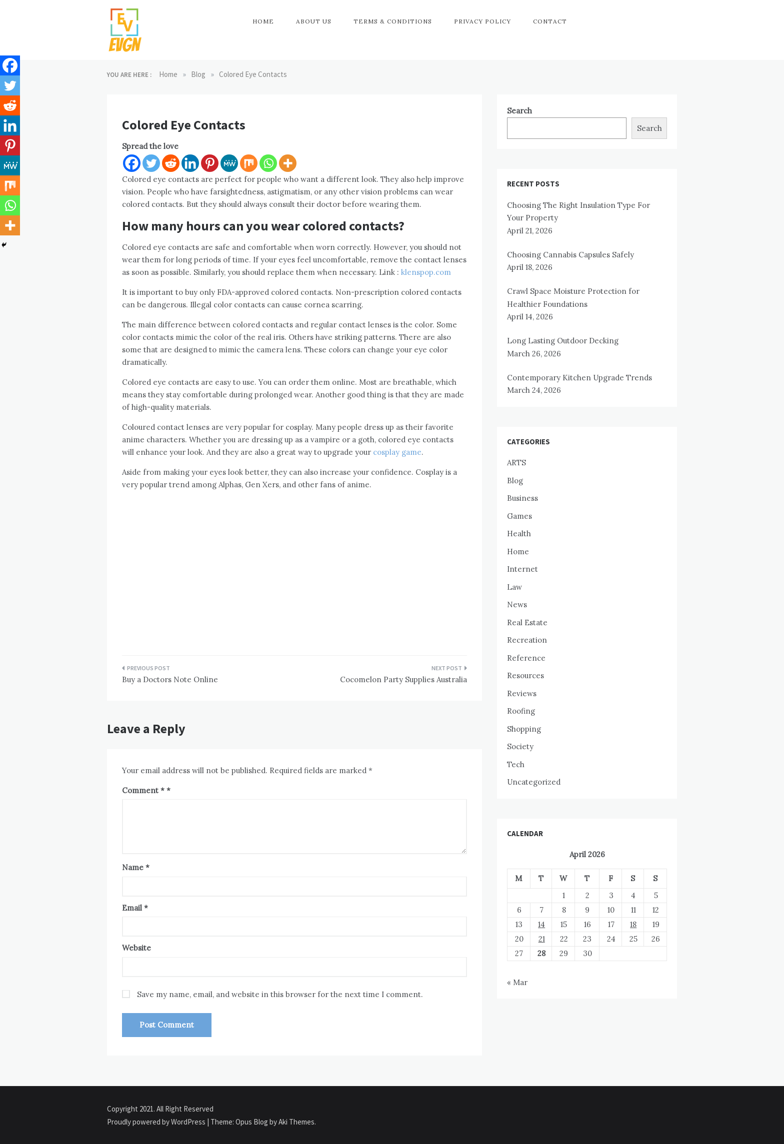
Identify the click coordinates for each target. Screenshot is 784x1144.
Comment (143, 790)
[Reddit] (171, 163)
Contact (550, 21)
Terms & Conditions (393, 21)
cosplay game (397, 452)
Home (263, 21)
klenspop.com (426, 272)
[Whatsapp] (268, 163)
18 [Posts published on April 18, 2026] (633, 924)
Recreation (527, 640)
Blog (515, 480)
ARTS (516, 462)
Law (514, 587)
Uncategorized (533, 782)
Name (136, 867)
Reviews (521, 693)
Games (519, 516)
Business (522, 498)
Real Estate (527, 622)
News (517, 604)
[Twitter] (151, 163)
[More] (287, 163)
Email (135, 908)
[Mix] (249, 163)
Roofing (521, 711)
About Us (314, 21)
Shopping (524, 729)
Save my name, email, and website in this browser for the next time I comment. (280, 994)
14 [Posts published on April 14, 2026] (541, 924)
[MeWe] (229, 163)
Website (136, 948)
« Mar (517, 982)
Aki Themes (296, 1122)
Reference (526, 658)
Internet (522, 569)
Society (520, 746)
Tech (515, 764)
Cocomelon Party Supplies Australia (403, 679)
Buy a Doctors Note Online (170, 679)
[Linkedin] (190, 163)
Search (519, 110)
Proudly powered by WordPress (157, 1122)
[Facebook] (131, 163)
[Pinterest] (209, 163)
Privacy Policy (482, 21)
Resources (525, 675)
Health (519, 533)
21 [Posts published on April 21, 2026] (541, 939)
